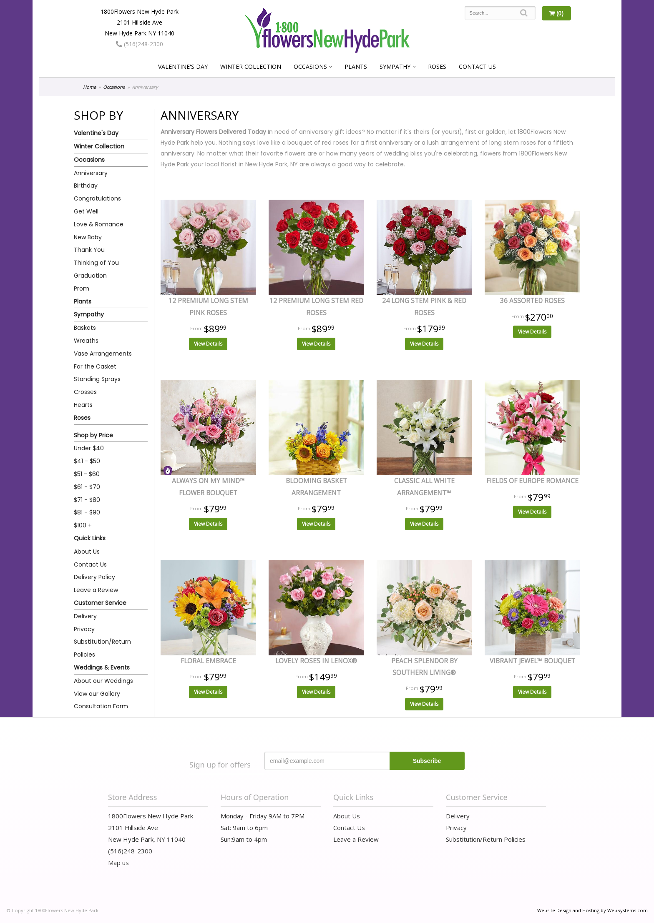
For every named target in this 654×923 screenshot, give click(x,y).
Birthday (86, 185)
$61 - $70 (87, 487)
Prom (81, 288)
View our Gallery (97, 694)
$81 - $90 (87, 512)
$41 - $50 (87, 461)
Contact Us (477, 66)
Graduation (90, 275)
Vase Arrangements (103, 353)
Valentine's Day (183, 66)
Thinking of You (96, 262)
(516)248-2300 (139, 44)
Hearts (83, 405)
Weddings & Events (102, 667)
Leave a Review (96, 590)
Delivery (85, 616)
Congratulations (97, 198)
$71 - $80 (87, 500)
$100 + (83, 525)
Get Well (86, 211)
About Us (87, 551)
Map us (118, 862)
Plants (356, 66)
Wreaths (86, 340)
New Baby (88, 237)
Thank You (89, 250)
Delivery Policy (94, 577)
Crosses (85, 392)
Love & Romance (98, 224)
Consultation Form (101, 706)
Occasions (310, 66)
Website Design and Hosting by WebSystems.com (592, 910)
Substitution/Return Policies (102, 648)
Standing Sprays (97, 379)
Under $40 (89, 448)
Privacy (84, 629)
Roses (437, 66)
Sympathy (395, 66)
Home (89, 87)
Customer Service (100, 603)
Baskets (85, 328)
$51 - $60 (87, 474)
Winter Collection (250, 66)
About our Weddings (103, 681)
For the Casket (95, 366)
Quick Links (90, 538)
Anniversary (91, 173)
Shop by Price (93, 435)
